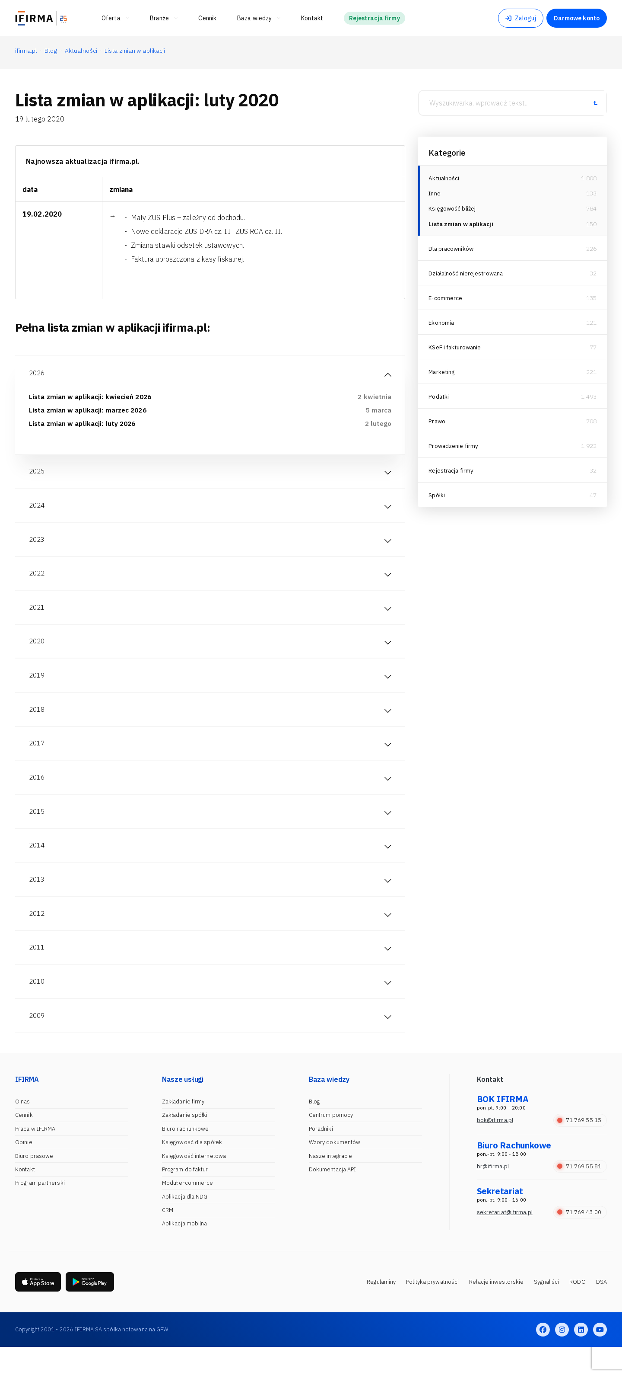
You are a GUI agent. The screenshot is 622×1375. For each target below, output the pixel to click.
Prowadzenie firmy (453, 448)
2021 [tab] (37, 616)
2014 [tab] (37, 864)
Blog (314, 1129)
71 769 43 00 (579, 1239)
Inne (434, 194)
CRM (167, 1237)
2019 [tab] (37, 687)
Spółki (436, 497)
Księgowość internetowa (194, 1183)
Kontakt (25, 1196)
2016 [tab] (37, 793)
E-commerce (445, 300)
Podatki (439, 399)
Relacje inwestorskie (496, 1309)
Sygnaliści (546, 1309)
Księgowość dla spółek (192, 1170)
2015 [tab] (37, 829)
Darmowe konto (577, 18)
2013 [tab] (37, 900)
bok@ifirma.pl (495, 1147)
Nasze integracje (330, 1183)
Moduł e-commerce (187, 1210)
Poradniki (321, 1156)
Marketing (442, 374)
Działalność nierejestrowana (467, 275)
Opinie (23, 1170)
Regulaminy (381, 1309)
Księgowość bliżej (453, 210)
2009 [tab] (37, 1042)
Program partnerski (40, 1210)
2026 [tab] (37, 373)
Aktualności (444, 178)
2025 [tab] (37, 474)
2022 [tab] (37, 581)
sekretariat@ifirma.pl (505, 1239)
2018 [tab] (37, 722)
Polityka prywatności (432, 1309)
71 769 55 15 (579, 1147)
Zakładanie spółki (185, 1142)
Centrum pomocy (331, 1142)
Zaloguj (520, 18)
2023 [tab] (37, 545)
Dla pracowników (452, 251)
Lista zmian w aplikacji (461, 226)
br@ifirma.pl (493, 1193)
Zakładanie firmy (183, 1129)
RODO (577, 1309)
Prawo (437, 423)
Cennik (24, 1142)
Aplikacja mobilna (184, 1251)
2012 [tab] (37, 935)
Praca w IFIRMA (35, 1156)
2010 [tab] (37, 1006)
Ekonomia (441, 325)
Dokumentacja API (332, 1196)
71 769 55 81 (579, 1193)
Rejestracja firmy (451, 472)
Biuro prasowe (34, 1183)
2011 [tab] (37, 971)
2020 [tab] (37, 652)
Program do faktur (185, 1196)
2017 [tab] (37, 758)
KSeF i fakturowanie (455, 349)
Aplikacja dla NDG (185, 1224)
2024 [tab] (37, 510)
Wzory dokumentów (335, 1170)
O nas (22, 1129)
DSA (601, 1309)
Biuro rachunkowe (185, 1156)
